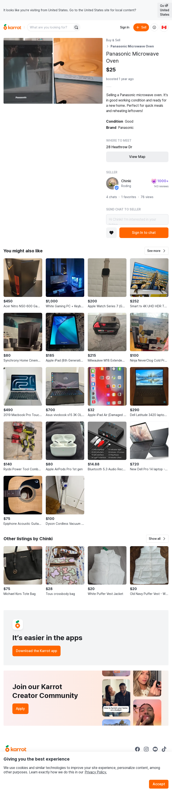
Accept (159, 784)
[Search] (76, 27)
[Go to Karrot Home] (15, 749)
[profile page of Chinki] (112, 183)
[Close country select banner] (167, 5)
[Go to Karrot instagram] (146, 749)
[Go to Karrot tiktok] (164, 749)
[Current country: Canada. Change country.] (164, 27)
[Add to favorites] (111, 232)
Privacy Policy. (96, 772)
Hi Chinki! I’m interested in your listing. (137, 219)
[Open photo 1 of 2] (28, 71)
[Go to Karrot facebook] (137, 749)
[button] (156, 251)
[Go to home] (12, 27)
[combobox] (50, 27)
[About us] (154, 27)
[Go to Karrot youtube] (155, 749)
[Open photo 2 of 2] (78, 71)
